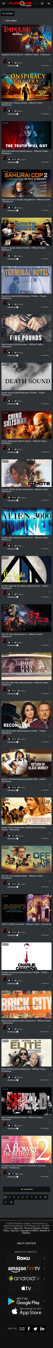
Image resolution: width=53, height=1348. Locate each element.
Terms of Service (32, 1228)
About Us (18, 1228)
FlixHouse (13, 66)
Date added (9, 20)
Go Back (8, 13)
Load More (26, 1189)
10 (45, 1197)
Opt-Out (14, 1230)
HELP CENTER (26, 1243)
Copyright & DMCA (29, 1230)
